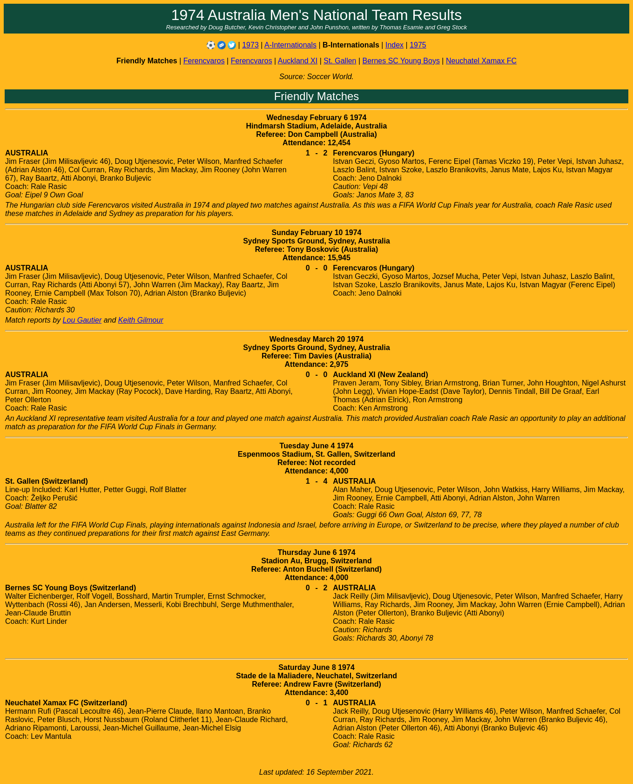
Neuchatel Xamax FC (481, 61)
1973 (250, 45)
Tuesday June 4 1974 (317, 446)
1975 (418, 45)
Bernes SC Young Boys (401, 61)
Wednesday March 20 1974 (316, 339)
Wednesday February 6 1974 (317, 118)
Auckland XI (297, 61)
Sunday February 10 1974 (317, 233)
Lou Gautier (82, 320)
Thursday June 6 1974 (316, 552)
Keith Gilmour (140, 320)
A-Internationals (290, 45)
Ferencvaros (204, 61)
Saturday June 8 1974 (316, 667)
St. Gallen (339, 61)
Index (394, 45)
